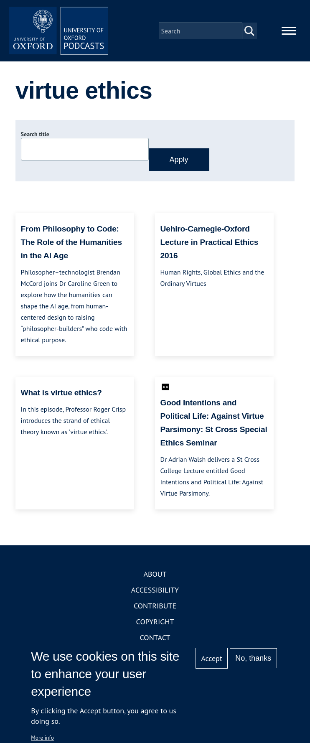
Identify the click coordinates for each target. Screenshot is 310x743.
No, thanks (253, 658)
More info (42, 737)
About (154, 575)
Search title (35, 135)
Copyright (155, 622)
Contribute (155, 606)
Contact (155, 638)
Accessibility (155, 590)
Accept (211, 658)
